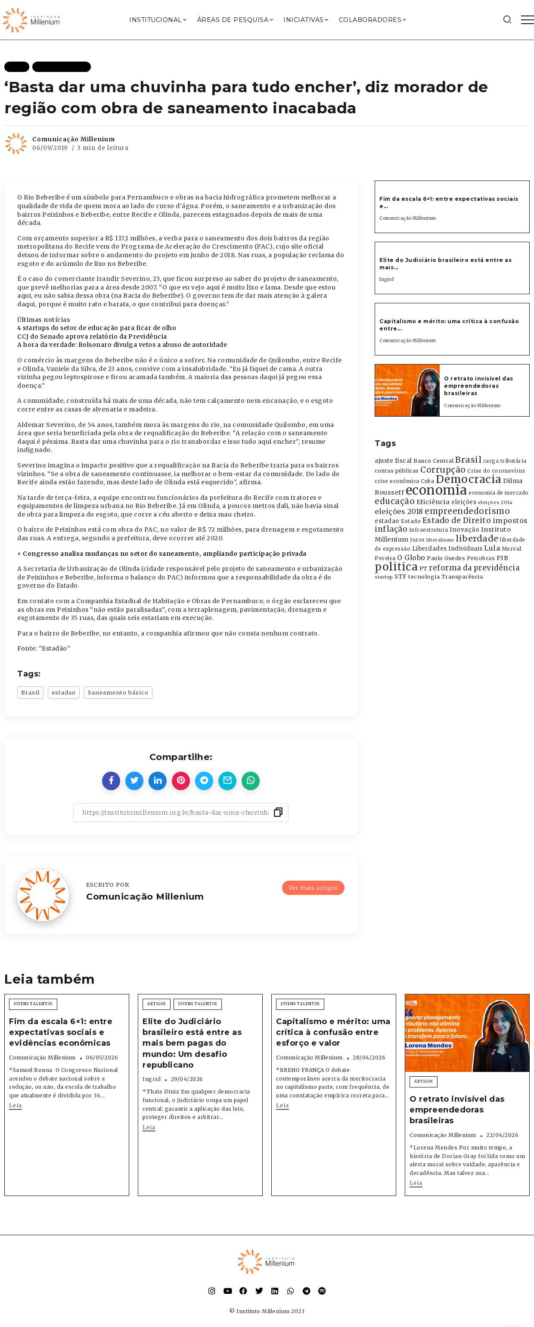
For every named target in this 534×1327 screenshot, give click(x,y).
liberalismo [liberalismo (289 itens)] (440, 540)
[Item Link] (407, 390)
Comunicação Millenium (73, 139)
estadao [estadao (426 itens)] (387, 521)
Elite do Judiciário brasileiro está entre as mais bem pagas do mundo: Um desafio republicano (192, 1043)
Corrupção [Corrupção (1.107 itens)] (443, 469)
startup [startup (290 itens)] (384, 577)
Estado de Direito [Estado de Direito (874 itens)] (456, 520)
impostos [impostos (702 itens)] (510, 520)
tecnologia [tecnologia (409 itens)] (424, 576)
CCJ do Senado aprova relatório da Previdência (92, 336)
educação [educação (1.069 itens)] (395, 501)
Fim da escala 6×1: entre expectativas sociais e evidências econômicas (60, 1032)
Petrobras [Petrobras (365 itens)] (481, 558)
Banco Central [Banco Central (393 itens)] (433, 461)
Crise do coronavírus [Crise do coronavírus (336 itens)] (496, 471)
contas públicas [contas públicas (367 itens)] (397, 470)
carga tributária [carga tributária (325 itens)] (505, 461)
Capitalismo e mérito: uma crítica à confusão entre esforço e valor (333, 1032)
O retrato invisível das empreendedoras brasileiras (478, 385)
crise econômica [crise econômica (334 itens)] (397, 481)
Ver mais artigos (313, 887)
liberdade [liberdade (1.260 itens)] (477, 538)
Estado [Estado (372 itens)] (411, 521)
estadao (64, 692)
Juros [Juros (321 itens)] (417, 540)
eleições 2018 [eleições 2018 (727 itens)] (399, 511)
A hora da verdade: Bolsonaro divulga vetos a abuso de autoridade (122, 345)
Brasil (30, 692)
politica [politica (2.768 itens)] (396, 566)
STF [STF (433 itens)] (400, 576)
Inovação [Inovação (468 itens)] (464, 529)
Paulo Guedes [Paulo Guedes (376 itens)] (446, 558)
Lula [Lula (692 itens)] (492, 548)
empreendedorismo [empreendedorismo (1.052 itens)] (467, 511)
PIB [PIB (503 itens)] (503, 558)
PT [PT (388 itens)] (423, 568)
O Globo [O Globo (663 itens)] (411, 557)
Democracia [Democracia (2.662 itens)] (469, 479)
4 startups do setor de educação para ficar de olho (96, 328)
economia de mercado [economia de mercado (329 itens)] (499, 493)
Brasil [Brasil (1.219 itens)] (468, 460)
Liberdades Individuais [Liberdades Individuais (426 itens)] (447, 548)
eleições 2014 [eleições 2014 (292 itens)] (495, 502)
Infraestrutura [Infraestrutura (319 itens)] (428, 530)
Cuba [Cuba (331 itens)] (427, 481)
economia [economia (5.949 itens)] (436, 490)
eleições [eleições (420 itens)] (463, 502)
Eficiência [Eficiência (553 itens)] (433, 502)
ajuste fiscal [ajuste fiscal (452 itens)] (393, 460)
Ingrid (386, 279)
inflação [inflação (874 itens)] (391, 529)
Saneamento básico (118, 692)
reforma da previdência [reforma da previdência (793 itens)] (474, 568)
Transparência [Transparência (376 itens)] (462, 576)
